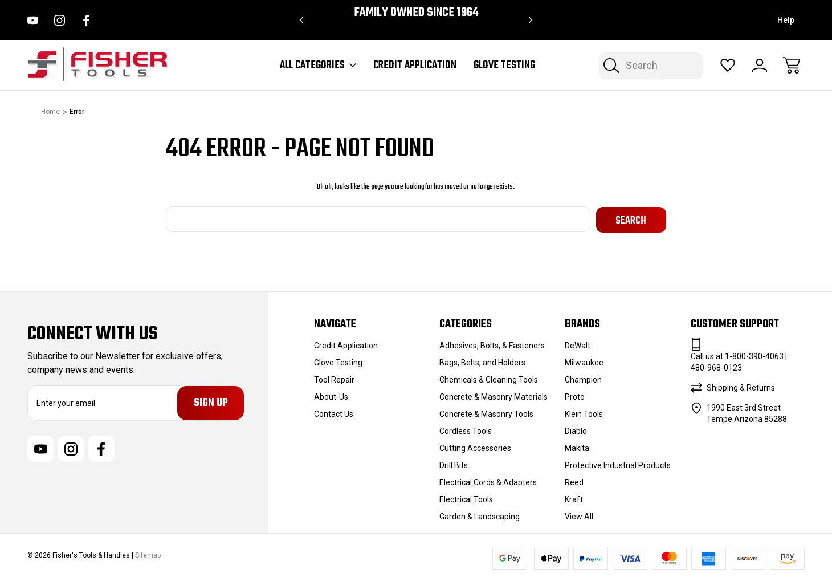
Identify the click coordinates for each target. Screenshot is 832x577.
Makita (577, 447)
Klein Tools (584, 412)
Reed (574, 481)
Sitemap (148, 555)
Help (785, 20)
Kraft (574, 498)
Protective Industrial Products (618, 464)
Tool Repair (334, 378)
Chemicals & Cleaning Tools (488, 378)
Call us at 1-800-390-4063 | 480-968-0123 (739, 361)
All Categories (318, 65)
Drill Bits (453, 464)
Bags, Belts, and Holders (482, 361)
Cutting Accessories (475, 447)
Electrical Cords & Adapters (488, 481)
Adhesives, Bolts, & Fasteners (492, 344)
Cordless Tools (465, 429)
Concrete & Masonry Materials (493, 395)
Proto (575, 395)
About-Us (331, 395)
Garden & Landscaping (479, 515)
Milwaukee (584, 361)
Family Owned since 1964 (416, 13)
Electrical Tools (466, 498)
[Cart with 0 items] (791, 65)
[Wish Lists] (728, 65)
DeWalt (577, 344)
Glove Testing (504, 65)
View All (579, 515)
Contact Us (333, 412)
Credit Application (414, 65)
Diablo (576, 429)
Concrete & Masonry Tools (486, 412)
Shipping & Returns (741, 386)
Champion (583, 378)
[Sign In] (760, 65)
